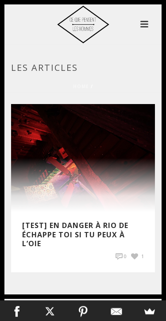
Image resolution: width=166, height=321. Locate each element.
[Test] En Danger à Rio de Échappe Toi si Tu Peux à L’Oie (75, 234)
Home (81, 86)
